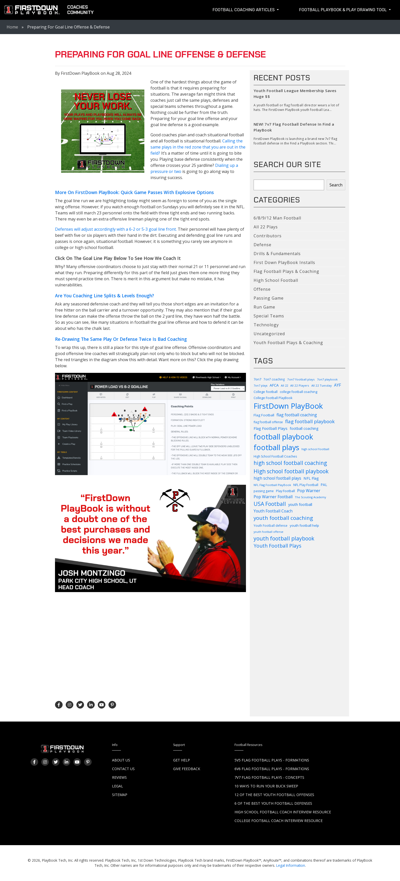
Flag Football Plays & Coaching (286, 271)
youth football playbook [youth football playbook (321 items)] (284, 538)
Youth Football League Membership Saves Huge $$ (295, 93)
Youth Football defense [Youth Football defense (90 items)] (270, 525)
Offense (262, 289)
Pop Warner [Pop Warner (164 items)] (308, 490)
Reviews (119, 777)
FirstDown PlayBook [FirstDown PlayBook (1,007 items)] (288, 406)
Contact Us (123, 768)
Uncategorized (269, 333)
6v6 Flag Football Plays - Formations (272, 768)
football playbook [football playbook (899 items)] (283, 437)
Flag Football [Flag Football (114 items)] (264, 415)
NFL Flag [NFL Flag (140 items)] (311, 478)
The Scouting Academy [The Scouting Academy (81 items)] (310, 497)
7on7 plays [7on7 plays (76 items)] (260, 385)
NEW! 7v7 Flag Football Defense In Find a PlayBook (294, 127)
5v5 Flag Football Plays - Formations (272, 760)
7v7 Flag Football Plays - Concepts (269, 777)
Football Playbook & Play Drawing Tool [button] (343, 9)
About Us (121, 760)
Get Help (181, 760)
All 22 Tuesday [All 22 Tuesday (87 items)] (321, 385)
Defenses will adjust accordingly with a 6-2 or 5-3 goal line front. (116, 229)
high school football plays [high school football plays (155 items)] (277, 478)
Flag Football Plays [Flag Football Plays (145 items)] (270, 428)
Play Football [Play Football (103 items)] (285, 491)
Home (12, 27)
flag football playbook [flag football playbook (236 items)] (310, 421)
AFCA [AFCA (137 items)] (274, 385)
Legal (117, 786)
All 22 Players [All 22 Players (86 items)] (299, 385)
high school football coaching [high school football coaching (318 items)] (290, 462)
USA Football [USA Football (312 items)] (270, 503)
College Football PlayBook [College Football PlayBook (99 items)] (273, 398)
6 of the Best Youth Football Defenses (273, 803)
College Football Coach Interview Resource (279, 820)
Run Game (264, 307)
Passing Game (269, 298)
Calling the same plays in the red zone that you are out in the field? (197, 147)
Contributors (268, 236)
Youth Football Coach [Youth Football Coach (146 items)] (273, 511)
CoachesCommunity (80, 9)
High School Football (276, 280)
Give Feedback (186, 768)
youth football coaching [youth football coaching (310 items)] (283, 517)
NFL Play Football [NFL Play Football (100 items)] (305, 485)
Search (335, 185)
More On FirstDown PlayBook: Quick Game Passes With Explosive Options (134, 192)
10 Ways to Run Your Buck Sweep (266, 786)
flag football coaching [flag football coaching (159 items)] (297, 415)
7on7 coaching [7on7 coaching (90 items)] (274, 379)
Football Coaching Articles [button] (244, 9)
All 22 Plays (266, 227)
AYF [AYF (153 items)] (337, 385)
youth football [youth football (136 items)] (300, 504)
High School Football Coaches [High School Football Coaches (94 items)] (275, 456)
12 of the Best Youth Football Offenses (274, 794)
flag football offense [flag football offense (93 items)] (268, 422)
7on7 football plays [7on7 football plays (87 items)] (301, 379)
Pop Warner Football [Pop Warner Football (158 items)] (273, 497)
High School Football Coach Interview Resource (283, 812)
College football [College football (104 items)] (266, 391)
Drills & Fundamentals (277, 253)
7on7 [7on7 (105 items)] (257, 379)
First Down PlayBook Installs (284, 262)
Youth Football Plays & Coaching (288, 342)
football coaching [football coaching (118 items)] (304, 428)
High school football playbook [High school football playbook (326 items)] (291, 471)
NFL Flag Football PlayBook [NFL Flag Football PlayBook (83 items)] (272, 485)
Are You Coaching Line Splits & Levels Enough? (104, 295)
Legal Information (290, 865)
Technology (266, 325)
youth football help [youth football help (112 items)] (304, 525)
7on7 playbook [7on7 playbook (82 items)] (327, 379)
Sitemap (119, 794)
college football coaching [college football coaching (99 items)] (298, 392)
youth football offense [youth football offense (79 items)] (268, 532)
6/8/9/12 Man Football (277, 218)
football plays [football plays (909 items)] (276, 447)
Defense (262, 244)
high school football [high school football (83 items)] (315, 449)
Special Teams (269, 316)
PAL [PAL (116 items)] (324, 484)
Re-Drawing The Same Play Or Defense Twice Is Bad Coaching (121, 339)
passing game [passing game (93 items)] (264, 491)
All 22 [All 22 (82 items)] (284, 385)
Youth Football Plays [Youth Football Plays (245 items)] (277, 545)
